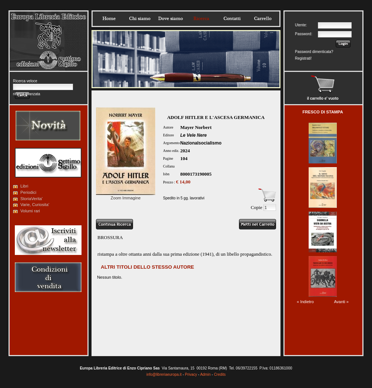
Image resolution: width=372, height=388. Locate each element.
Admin (205, 374)
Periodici (28, 192)
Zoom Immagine (125, 195)
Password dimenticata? (314, 52)
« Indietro (305, 301)
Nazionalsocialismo (200, 143)
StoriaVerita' (31, 198)
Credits (220, 374)
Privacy (191, 374)
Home (109, 18)
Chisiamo (139, 18)
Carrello (263, 18)
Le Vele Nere (193, 135)
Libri (24, 186)
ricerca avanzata (26, 94)
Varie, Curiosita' (34, 204)
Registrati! (303, 58)
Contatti (232, 18)
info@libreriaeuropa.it (164, 374)
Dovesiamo (170, 18)
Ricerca (201, 18)
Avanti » (341, 301)
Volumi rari (30, 211)
